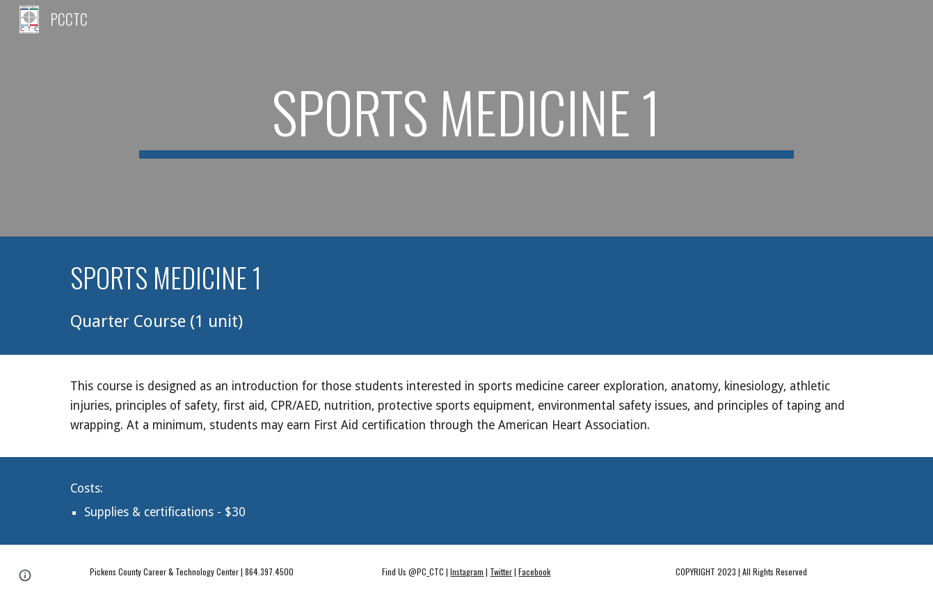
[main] (466, 118)
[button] (25, 575)
